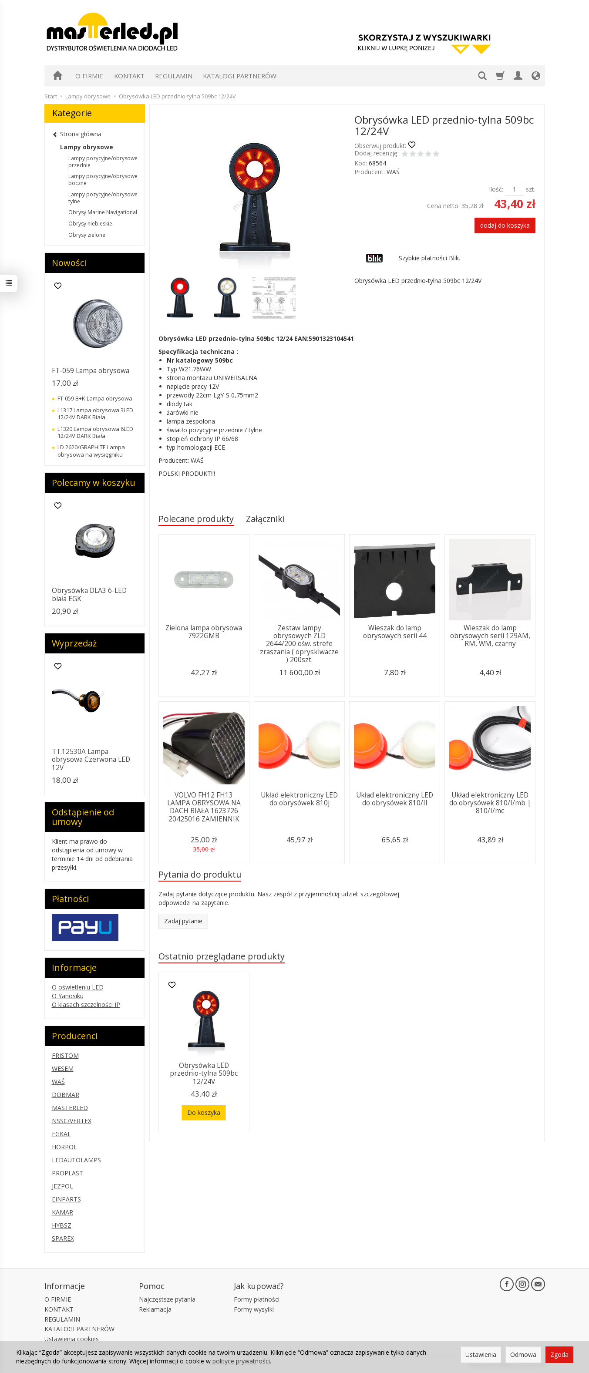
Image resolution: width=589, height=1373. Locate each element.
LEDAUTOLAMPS (76, 1160)
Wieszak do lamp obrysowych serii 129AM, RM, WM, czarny (490, 636)
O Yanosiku (68, 996)
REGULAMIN (173, 75)
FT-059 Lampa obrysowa (90, 370)
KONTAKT (129, 75)
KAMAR (62, 1212)
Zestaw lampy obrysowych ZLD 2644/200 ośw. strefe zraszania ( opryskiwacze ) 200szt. (299, 644)
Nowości (69, 263)
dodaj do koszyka (505, 225)
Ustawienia (480, 1354)
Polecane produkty (196, 519)
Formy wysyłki (254, 1309)
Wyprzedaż (74, 643)
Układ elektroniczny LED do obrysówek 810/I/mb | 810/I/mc (490, 803)
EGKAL (61, 1134)
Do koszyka (203, 1112)
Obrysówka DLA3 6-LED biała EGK (89, 594)
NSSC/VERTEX (71, 1121)
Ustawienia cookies (71, 1339)
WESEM (63, 1068)
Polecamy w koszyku (93, 482)
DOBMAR (65, 1094)
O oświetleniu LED (78, 987)
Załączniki (265, 519)
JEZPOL (62, 1186)
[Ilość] (514, 189)
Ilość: (496, 189)
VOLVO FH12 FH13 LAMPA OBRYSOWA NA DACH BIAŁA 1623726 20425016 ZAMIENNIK (204, 807)
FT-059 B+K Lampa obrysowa (94, 398)
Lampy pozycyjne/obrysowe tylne (103, 198)
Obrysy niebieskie (90, 223)
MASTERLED (70, 1108)
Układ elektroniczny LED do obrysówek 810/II (394, 799)
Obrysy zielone (86, 235)
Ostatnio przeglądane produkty (221, 956)
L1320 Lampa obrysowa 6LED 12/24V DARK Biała (95, 432)
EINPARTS (66, 1199)
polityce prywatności (241, 1361)
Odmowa (523, 1354)
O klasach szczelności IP (86, 1004)
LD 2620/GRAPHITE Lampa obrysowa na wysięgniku (91, 450)
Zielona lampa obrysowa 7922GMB (203, 631)
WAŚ (393, 172)
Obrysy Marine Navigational (102, 212)
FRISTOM (65, 1055)
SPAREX (63, 1238)
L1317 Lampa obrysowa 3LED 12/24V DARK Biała (95, 413)
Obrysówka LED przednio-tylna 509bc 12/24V (204, 1073)
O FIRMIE (89, 75)
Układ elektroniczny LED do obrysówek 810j (299, 799)
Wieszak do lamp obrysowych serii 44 (395, 631)
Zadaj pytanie (183, 921)
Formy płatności (256, 1299)
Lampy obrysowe (86, 147)
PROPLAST (67, 1173)
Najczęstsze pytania (167, 1299)
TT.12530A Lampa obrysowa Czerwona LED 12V (91, 759)
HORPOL (64, 1147)
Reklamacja (155, 1309)
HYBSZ (61, 1225)
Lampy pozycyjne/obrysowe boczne (103, 179)
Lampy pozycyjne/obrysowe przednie (103, 162)
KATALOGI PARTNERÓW (239, 75)
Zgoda (559, 1354)
